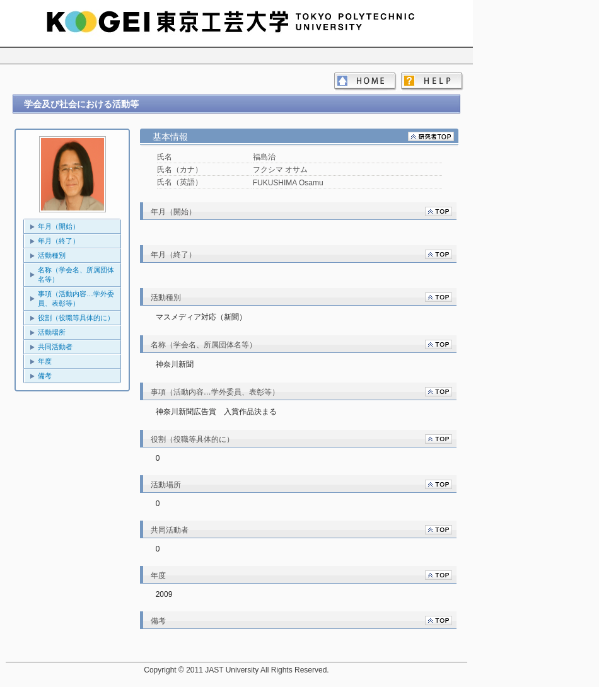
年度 (45, 361)
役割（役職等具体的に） (76, 317)
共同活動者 (55, 346)
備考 (45, 375)
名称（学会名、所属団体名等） (76, 274)
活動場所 (52, 332)
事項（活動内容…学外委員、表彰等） (76, 298)
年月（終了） (58, 241)
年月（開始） (58, 226)
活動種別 (52, 255)
